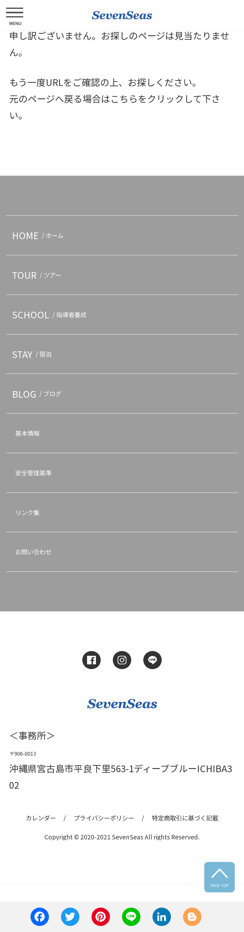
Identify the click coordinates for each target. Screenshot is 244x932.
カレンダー (41, 817)
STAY (33, 354)
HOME (39, 235)
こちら (124, 98)
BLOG (38, 393)
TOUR (38, 274)
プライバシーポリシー (104, 817)
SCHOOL (50, 314)
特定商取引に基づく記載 (185, 817)
